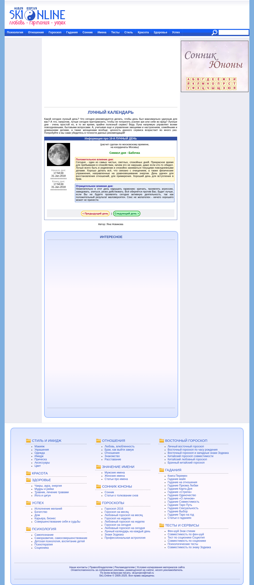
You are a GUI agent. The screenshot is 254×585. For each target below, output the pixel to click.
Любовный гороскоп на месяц (124, 515)
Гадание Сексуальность (183, 508)
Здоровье (160, 32)
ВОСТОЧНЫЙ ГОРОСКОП (186, 441)
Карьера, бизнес (45, 518)
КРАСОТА (40, 473)
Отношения (36, 32)
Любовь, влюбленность (120, 446)
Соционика (41, 547)
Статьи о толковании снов (121, 495)
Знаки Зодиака (114, 534)
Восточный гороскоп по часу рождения (193, 449)
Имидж (38, 456)
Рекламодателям (125, 567)
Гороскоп (55, 32)
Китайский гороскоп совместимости (191, 456)
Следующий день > (127, 213)
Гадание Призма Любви (183, 485)
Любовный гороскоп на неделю (125, 521)
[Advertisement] (110, 72)
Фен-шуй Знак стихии (181, 531)
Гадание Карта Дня (180, 488)
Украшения (41, 449)
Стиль (128, 32)
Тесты (115, 32)
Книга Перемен (177, 475)
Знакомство (112, 456)
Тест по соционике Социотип (186, 537)
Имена (102, 32)
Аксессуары (42, 462)
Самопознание (43, 534)
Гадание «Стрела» (180, 492)
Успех (176, 32)
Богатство (40, 512)
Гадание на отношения (182, 482)
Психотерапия (43, 544)
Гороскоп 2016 (114, 508)
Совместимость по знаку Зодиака (189, 547)
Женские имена (115, 475)
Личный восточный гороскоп (186, 446)
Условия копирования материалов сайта (161, 567)
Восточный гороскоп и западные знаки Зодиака (198, 453)
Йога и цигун (42, 495)
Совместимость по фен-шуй (186, 534)
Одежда (39, 453)
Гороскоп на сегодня (118, 524)
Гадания (72, 32)
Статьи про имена (116, 479)
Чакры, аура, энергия (48, 485)
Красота (143, 32)
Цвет (37, 465)
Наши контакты (78, 567)
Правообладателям (101, 567)
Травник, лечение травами (51, 492)
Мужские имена (115, 472)
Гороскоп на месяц (117, 512)
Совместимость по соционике (187, 540)
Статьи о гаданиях (180, 518)
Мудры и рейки (44, 489)
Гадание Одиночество (182, 495)
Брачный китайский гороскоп (186, 462)
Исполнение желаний (48, 508)
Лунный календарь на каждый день (127, 531)
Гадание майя (177, 479)
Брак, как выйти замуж (119, 449)
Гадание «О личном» (181, 498)
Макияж (39, 446)
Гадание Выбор (178, 511)
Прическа (40, 459)
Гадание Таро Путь (180, 505)
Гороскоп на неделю (118, 518)
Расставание (113, 459)
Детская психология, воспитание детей (59, 541)
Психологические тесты (183, 544)
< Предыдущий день (95, 213)
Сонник (88, 32)
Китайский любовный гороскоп (187, 459)
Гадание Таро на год (181, 514)
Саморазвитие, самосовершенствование (60, 538)
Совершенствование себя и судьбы (57, 521)
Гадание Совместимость (183, 501)
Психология (15, 32)
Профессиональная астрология (125, 537)
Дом (37, 515)
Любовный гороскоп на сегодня (125, 528)
